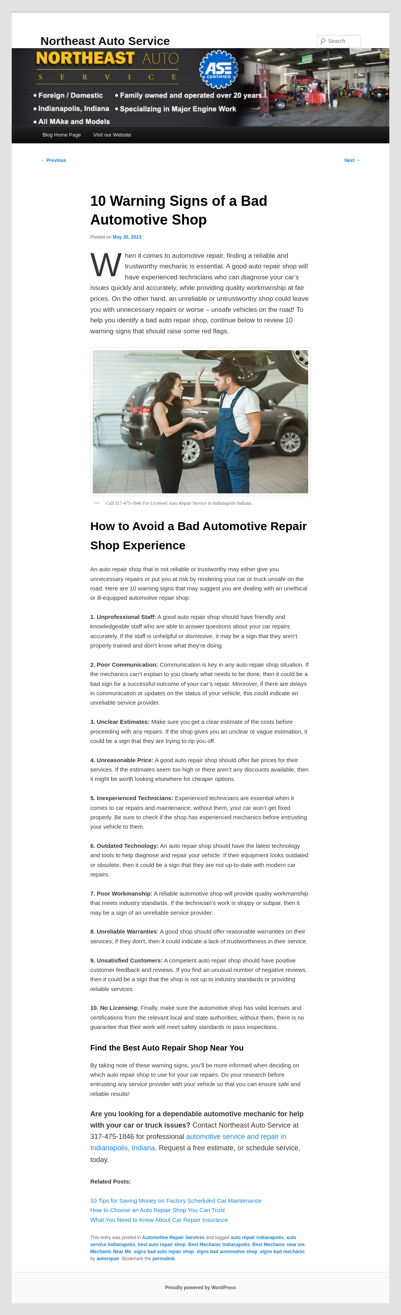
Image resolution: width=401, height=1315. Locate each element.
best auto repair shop (162, 1244)
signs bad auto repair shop (164, 1251)
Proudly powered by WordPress (200, 1287)
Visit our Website (112, 135)
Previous (53, 160)
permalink (163, 1258)
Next (352, 160)
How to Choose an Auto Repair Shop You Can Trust (157, 1210)
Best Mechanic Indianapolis (218, 1244)
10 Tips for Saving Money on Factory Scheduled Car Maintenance (176, 1200)
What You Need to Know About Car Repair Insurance (159, 1219)
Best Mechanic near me (279, 1244)
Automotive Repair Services (173, 1237)
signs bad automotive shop (227, 1251)
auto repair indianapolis (257, 1237)
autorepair (107, 1258)
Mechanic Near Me (110, 1251)
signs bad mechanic (282, 1251)
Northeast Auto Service (105, 40)
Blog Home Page (61, 135)
